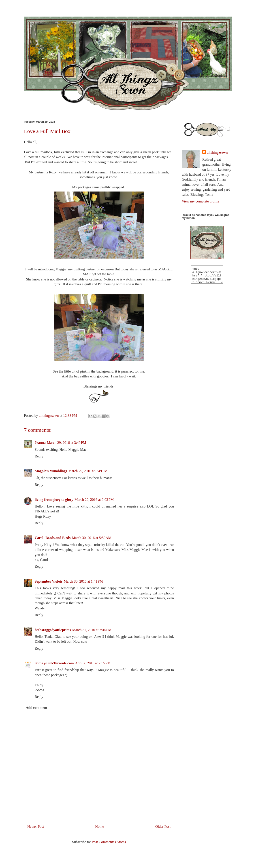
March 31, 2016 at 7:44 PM (91, 630)
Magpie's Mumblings (51, 471)
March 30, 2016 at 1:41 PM (83, 581)
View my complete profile (200, 201)
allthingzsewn (217, 152)
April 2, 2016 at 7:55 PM (93, 663)
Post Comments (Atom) (109, 842)
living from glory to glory (54, 499)
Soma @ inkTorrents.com (54, 663)
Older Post (163, 826)
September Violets (48, 581)
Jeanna (40, 442)
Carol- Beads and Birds (52, 538)
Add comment (36, 708)
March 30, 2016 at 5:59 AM (91, 538)
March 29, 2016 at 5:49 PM (87, 471)
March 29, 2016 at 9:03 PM (94, 499)
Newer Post (35, 826)
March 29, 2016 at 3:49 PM (66, 442)
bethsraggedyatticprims (53, 630)
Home (99, 826)
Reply (39, 456)
